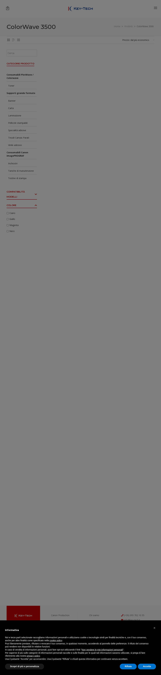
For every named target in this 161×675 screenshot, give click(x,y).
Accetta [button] (147, 666)
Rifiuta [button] (128, 666)
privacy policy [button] (33, 656)
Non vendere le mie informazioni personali (102, 649)
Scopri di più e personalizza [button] (24, 666)
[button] (154, 627)
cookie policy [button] (56, 640)
